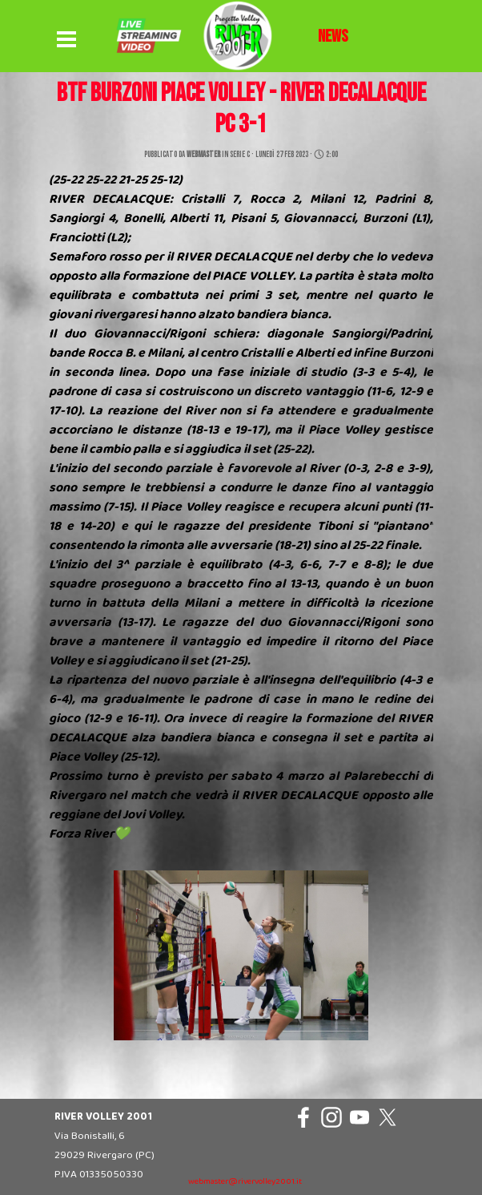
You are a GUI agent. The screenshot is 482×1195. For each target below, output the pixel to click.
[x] (388, 1117)
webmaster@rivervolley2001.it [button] (245, 1182)
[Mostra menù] (66, 40)
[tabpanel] (333, 37)
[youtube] (359, 1117)
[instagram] (331, 1117)
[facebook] (303, 1117)
